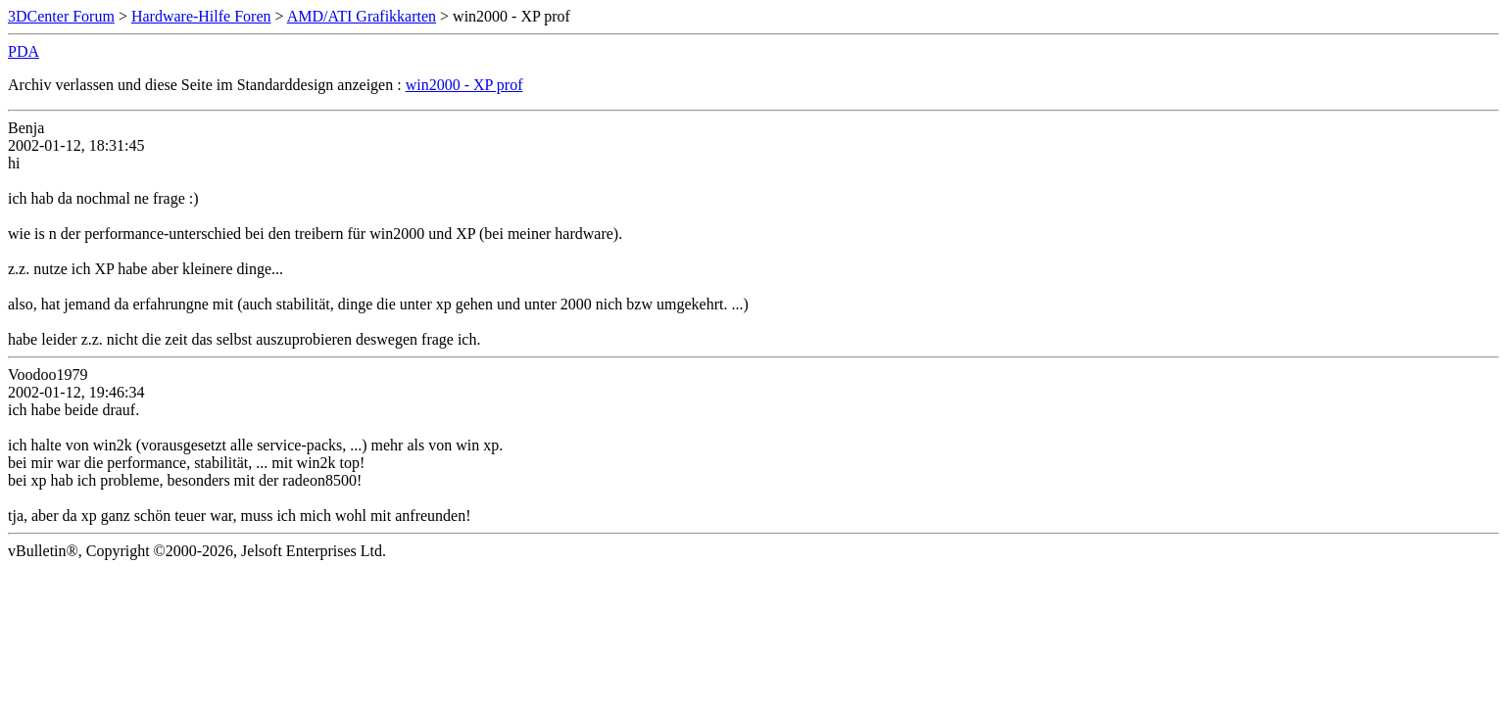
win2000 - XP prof (464, 84)
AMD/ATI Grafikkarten (361, 16)
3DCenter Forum (61, 16)
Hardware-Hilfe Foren (201, 16)
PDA (23, 51)
